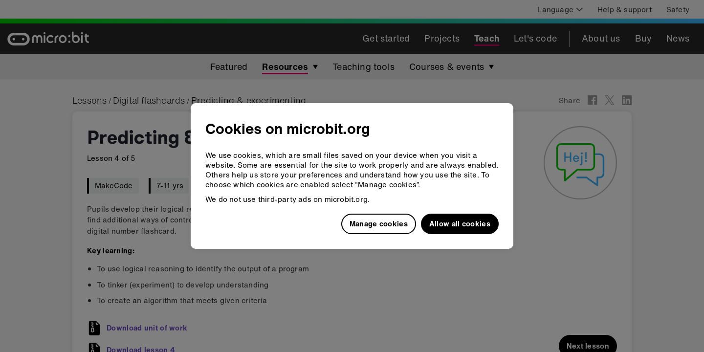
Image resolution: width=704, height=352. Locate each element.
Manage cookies (379, 223)
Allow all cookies (459, 223)
